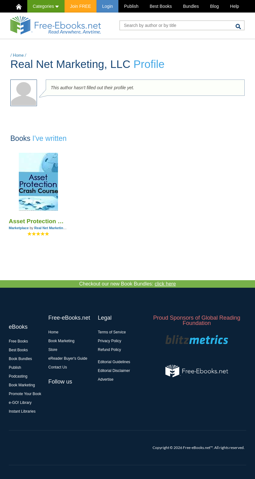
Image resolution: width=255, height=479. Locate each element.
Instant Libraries (22, 411)
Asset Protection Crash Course (38, 221)
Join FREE (80, 6)
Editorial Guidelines (114, 362)
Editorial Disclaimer (114, 370)
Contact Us (57, 367)
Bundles (191, 6)
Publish (131, 6)
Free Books (18, 341)
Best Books (161, 6)
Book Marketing (22, 385)
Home (18, 55)
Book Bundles (20, 359)
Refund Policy (109, 350)
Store (52, 350)
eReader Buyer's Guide (67, 358)
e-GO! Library (20, 402)
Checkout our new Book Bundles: (127, 283)
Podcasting (18, 376)
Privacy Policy (109, 341)
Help (234, 6)
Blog (214, 6)
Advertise (105, 379)
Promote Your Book (25, 394)
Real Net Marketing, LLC (54, 228)
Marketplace (19, 228)
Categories (46, 6)
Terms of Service (112, 332)
